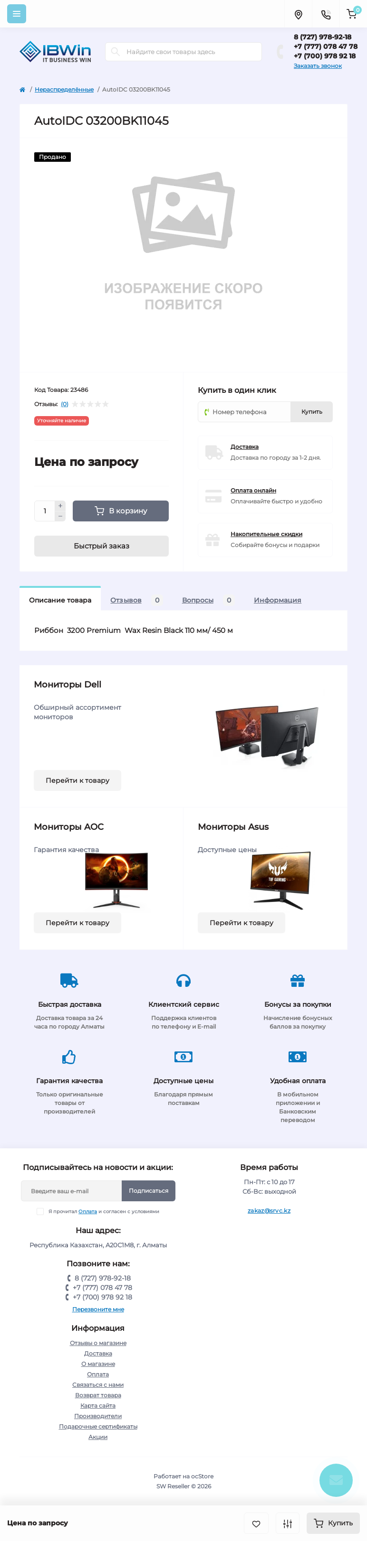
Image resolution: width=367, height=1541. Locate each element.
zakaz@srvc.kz (269, 1210)
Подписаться (148, 1190)
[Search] (115, 51)
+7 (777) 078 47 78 (325, 46)
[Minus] (60, 516)
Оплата (87, 1211)
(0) (64, 404)
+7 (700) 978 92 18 (325, 56)
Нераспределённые (64, 89)
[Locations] (298, 14)
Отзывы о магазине (98, 1342)
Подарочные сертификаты (98, 1426)
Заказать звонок (318, 65)
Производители (98, 1416)
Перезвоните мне (98, 1309)
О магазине (98, 1363)
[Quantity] (44, 511)
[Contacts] (325, 14)
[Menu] (16, 13)
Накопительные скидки (266, 534)
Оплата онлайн (253, 490)
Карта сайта (98, 1405)
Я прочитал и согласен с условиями (103, 1211)
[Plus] (60, 506)
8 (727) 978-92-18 (322, 37)
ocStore (202, 1476)
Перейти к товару (77, 780)
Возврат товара (98, 1395)
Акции (97, 1436)
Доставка (245, 446)
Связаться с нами (98, 1384)
